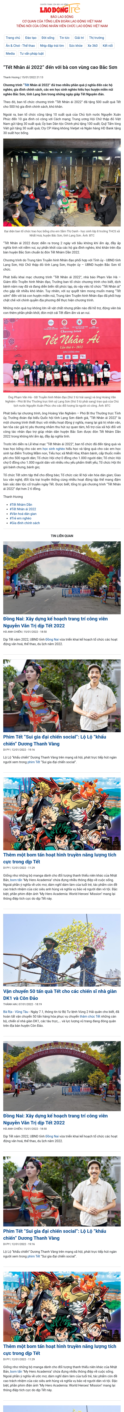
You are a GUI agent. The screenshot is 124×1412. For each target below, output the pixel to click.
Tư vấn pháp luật (32, 53)
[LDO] (62, 578)
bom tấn (16, 880)
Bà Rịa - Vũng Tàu (15, 1012)
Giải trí (79, 38)
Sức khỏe (76, 46)
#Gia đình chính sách (25, 523)
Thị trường (96, 38)
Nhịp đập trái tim (52, 46)
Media (10, 53)
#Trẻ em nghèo (20, 518)
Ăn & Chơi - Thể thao (20, 46)
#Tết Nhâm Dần (21, 505)
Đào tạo (30, 38)
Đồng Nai (52, 639)
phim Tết (34, 762)
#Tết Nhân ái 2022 (23, 509)
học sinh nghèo (54, 449)
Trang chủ (13, 38)
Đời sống (48, 38)
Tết (26, 85)
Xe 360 (93, 46)
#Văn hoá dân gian (23, 514)
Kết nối (108, 46)
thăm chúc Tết (90, 1016)
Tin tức (64, 38)
